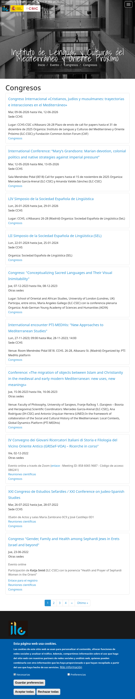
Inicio (41, 65)
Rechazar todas (48, 694)
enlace (55, 466)
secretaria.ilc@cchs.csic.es (20, 1)
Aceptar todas (24, 694)
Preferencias (78, 677)
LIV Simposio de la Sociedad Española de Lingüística (51, 198)
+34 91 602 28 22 (49, 1)
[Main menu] (128, 4)
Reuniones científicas (22, 474)
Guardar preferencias (29, 685)
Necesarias (23, 677)
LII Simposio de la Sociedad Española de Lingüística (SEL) (54, 235)
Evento (54, 65)
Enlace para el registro (23, 580)
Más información (71, 670)
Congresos (71, 65)
